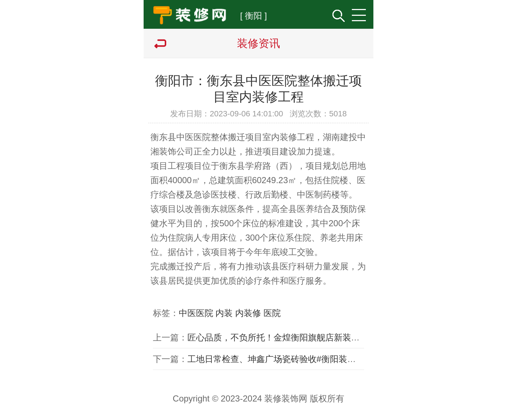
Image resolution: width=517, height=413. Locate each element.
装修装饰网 (285, 398)
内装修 (248, 313)
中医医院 (196, 313)
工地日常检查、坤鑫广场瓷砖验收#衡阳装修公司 (280, 359)
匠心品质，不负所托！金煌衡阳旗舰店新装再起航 (282, 337)
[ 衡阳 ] (253, 15)
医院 (272, 313)
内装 (224, 313)
